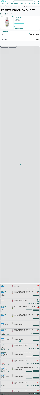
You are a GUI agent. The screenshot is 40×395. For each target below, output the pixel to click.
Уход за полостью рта (31, 33)
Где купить (8, 13)
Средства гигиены (25, 33)
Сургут (19, 17)
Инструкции (14, 13)
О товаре (3, 13)
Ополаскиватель (37, 33)
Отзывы (20, 13)
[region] (20, 14)
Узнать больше (5, 393)
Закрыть (35, 393)
